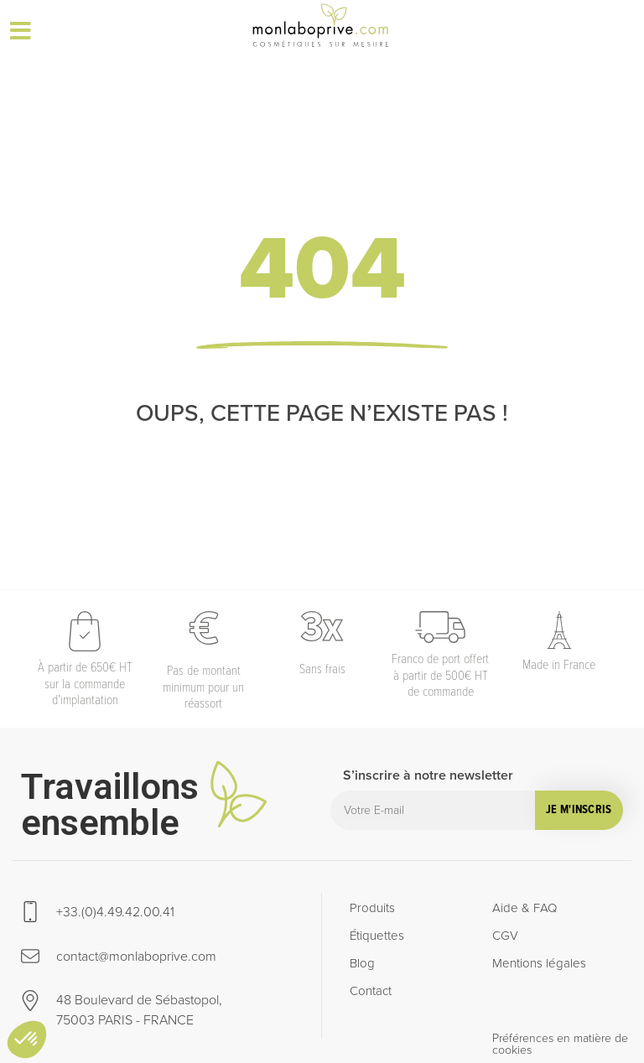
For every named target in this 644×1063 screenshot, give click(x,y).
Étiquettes (377, 935)
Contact (371, 991)
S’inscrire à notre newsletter (428, 777)
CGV (505, 935)
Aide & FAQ (524, 908)
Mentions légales (539, 963)
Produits (372, 908)
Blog (362, 963)
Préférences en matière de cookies (560, 1044)
